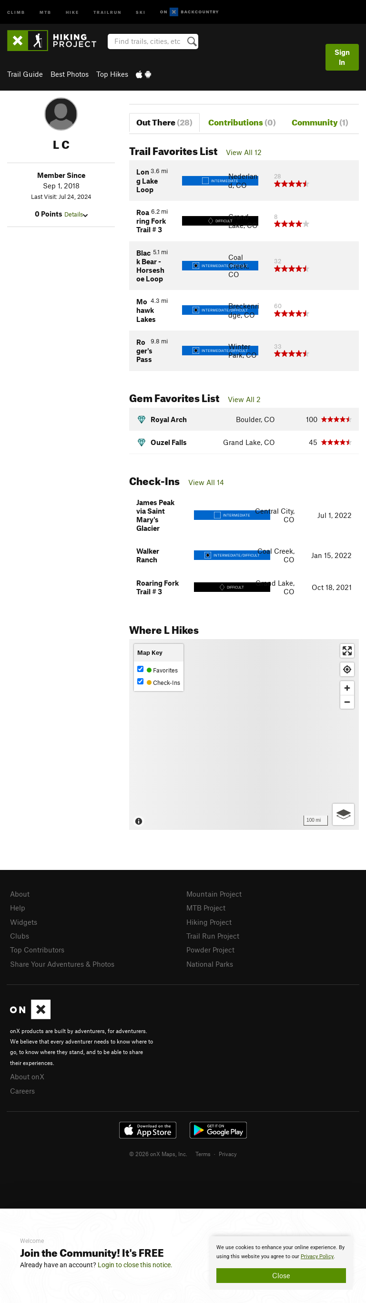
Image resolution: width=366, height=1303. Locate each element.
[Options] (343, 814)
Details (76, 214)
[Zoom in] (347, 688)
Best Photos (70, 74)
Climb (16, 12)
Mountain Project (214, 893)
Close (281, 1275)
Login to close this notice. (135, 1265)
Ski (141, 12)
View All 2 (244, 399)
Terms (203, 1153)
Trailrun (107, 12)
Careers (22, 1090)
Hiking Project (209, 922)
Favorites (157, 670)
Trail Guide (25, 74)
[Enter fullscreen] (347, 651)
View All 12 (244, 152)
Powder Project (210, 949)
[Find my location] (347, 669)
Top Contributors (37, 949)
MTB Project (205, 907)
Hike (72, 12)
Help (17, 907)
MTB (45, 12)
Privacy (228, 1153)
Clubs (19, 935)
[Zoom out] (347, 702)
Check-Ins (158, 682)
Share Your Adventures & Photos (62, 964)
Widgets (23, 922)
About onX (27, 1076)
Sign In (342, 57)
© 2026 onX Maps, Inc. (158, 1153)
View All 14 (206, 482)
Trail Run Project (212, 935)
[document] (281, 1263)
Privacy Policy (317, 1256)
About (20, 893)
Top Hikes (112, 74)
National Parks (209, 964)
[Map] (244, 734)
